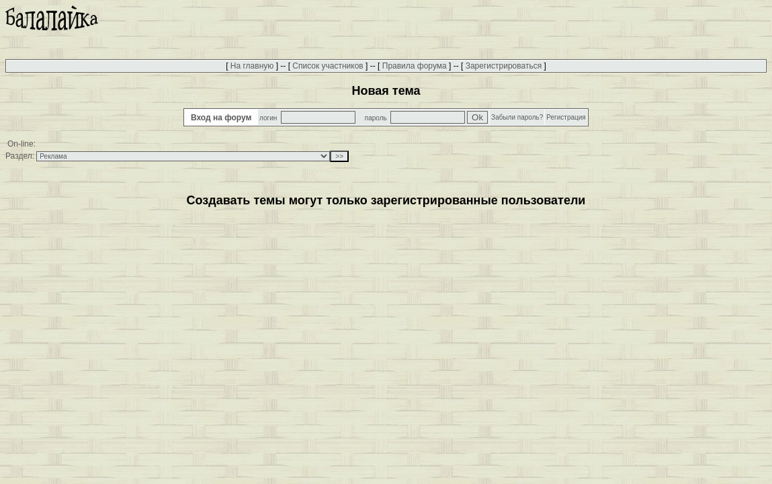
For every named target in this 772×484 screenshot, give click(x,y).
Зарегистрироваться (504, 66)
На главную (251, 66)
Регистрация (565, 117)
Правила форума (414, 66)
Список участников (327, 66)
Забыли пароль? (517, 117)
